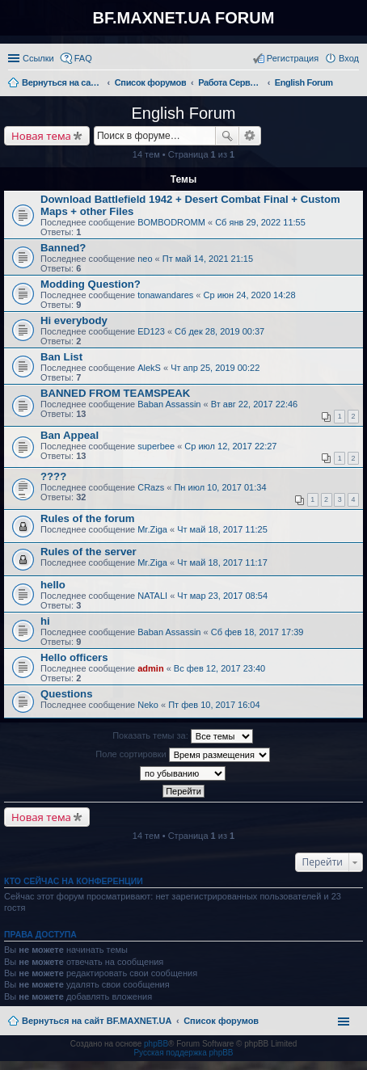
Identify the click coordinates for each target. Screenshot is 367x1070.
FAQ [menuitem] (83, 58)
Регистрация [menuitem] (292, 58)
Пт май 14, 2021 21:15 (207, 258)
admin (150, 668)
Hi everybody (74, 320)
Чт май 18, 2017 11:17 (222, 562)
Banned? (63, 248)
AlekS (149, 368)
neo (144, 258)
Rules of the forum (87, 518)
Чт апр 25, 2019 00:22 (215, 368)
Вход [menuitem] (349, 58)
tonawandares (165, 295)
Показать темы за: (182, 736)
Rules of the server (88, 552)
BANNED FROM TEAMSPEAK (115, 393)
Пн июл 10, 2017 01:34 (220, 487)
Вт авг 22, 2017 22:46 (254, 404)
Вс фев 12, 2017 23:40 (219, 668)
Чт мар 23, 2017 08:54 (222, 595)
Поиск (227, 135)
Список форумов (221, 1021)
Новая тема (41, 135)
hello (52, 585)
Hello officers (74, 657)
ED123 (151, 331)
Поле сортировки (182, 755)
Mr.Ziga (152, 529)
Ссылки (38, 58)
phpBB (156, 1043)
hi (45, 621)
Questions (66, 694)
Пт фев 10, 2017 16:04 (213, 705)
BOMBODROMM (171, 222)
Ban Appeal (69, 435)
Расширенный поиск (250, 135)
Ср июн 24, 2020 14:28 (250, 295)
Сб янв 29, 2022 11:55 (260, 222)
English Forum (184, 113)
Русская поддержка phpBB (183, 1052)
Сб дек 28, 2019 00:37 (219, 331)
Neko (147, 705)
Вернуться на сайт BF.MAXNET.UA (96, 1021)
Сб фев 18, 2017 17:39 (257, 632)
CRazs (150, 487)
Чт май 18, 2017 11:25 (222, 529)
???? (53, 476)
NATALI (152, 595)
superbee (156, 446)
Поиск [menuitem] (354, 84)
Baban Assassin (168, 404)
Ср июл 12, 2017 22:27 (230, 446)
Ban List (61, 357)
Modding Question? (90, 284)
